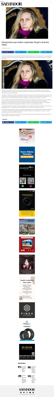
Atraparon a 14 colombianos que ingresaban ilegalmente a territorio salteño (24, 379)
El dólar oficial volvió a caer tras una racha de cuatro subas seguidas (33, 379)
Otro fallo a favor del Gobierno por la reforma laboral (24, 369)
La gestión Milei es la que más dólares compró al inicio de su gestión (34, 369)
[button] (8, 52)
